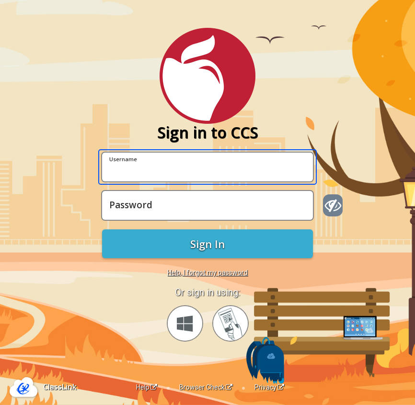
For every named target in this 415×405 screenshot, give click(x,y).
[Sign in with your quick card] (230, 323)
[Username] (207, 167)
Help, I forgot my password (207, 272)
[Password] (207, 205)
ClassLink (60, 386)
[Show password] (333, 205)
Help (146, 387)
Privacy (269, 387)
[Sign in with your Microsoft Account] (185, 323)
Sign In (207, 244)
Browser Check (205, 387)
